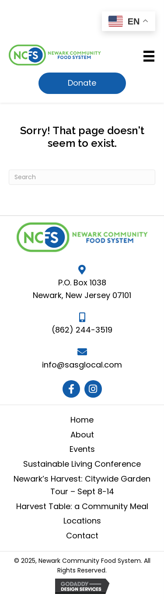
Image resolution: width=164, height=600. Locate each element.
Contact (82, 535)
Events (82, 449)
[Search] (82, 177)
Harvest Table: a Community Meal (82, 506)
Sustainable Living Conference (82, 463)
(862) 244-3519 (82, 329)
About (82, 434)
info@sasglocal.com (82, 364)
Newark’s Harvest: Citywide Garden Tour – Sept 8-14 (82, 485)
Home (82, 419)
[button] (82, 83)
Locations (82, 520)
